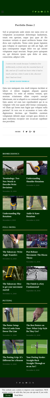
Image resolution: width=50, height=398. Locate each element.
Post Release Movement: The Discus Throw (36, 255)
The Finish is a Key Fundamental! (35, 285)
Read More (18, 395)
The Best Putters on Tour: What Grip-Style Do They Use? (36, 328)
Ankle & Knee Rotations (32, 215)
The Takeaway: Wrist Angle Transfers (12, 253)
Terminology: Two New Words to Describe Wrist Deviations (11, 182)
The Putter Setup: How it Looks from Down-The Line (11, 328)
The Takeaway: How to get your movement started (13, 287)
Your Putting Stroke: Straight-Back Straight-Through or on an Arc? (35, 361)
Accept (8, 395)
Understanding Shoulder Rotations (35, 179)
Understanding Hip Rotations (11, 215)
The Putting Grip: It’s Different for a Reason (13, 358)
